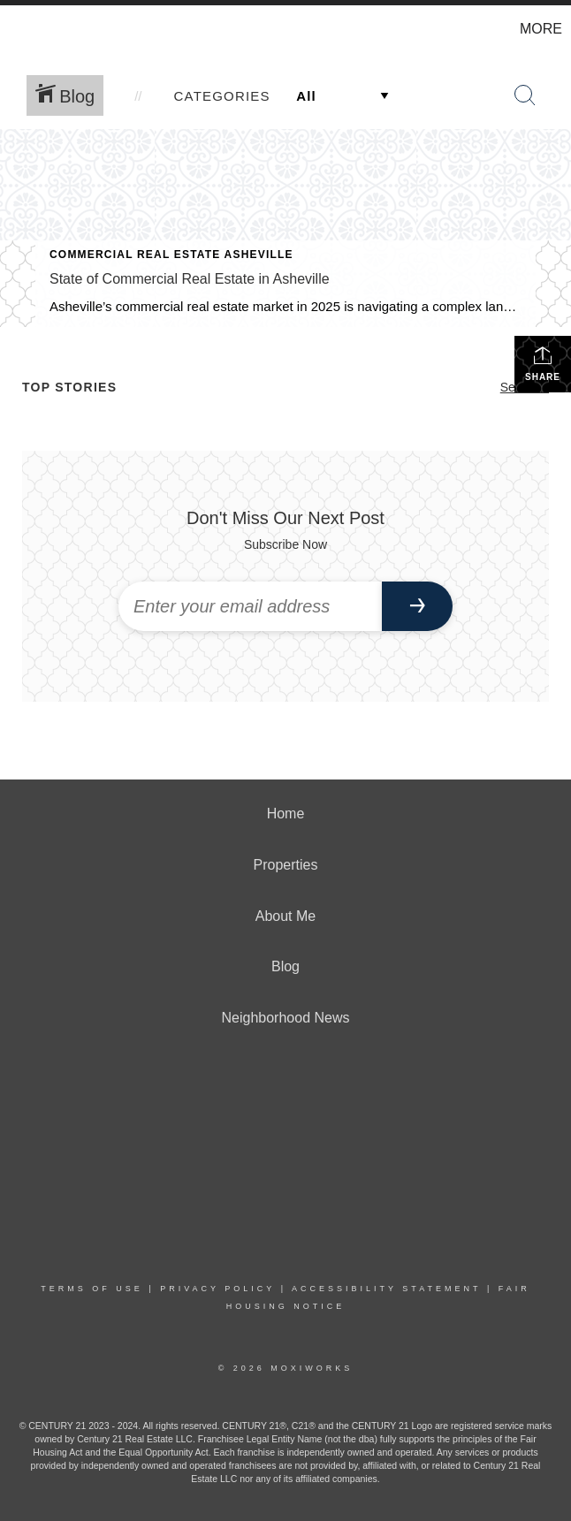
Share (542, 363)
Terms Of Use (92, 1288)
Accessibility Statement (386, 1288)
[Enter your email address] (250, 606)
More (541, 28)
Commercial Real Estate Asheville (171, 254)
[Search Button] (525, 95)
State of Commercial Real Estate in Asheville (189, 278)
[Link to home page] (22, 29)
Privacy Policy (217, 1288)
